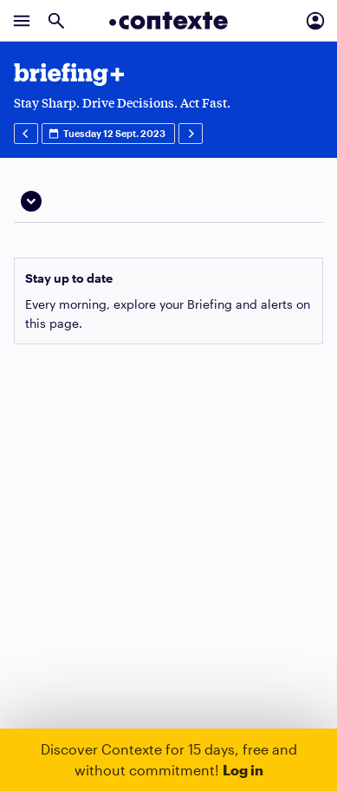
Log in (243, 770)
